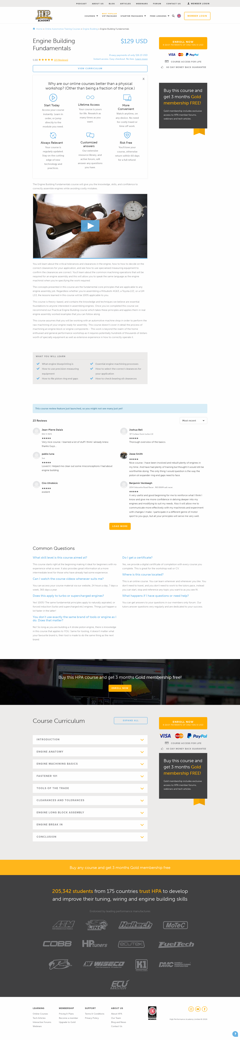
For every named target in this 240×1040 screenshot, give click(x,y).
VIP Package (109, 15)
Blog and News (118, 1022)
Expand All (131, 720)
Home (39, 29)
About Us (98, 3)
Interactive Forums (42, 1022)
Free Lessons (158, 16)
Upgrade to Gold (67, 1022)
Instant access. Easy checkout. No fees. (114, 59)
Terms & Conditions (94, 1014)
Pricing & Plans (66, 1014)
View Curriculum (90, 68)
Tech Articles (39, 1018)
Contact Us (173, 3)
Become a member (68, 1018)
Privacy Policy (92, 1018)
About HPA (116, 1014)
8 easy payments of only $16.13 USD (128, 55)
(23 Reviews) (61, 59)
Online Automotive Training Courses (63, 29)
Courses (90, 16)
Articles (125, 3)
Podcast (81, 3)
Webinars (142, 3)
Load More (120, 526)
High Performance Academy (44, 16)
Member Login (197, 16)
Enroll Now (183, 43)
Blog (112, 3)
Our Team (116, 1018)
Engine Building (90, 29)
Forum (157, 3)
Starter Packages (132, 16)
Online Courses (40, 1014)
